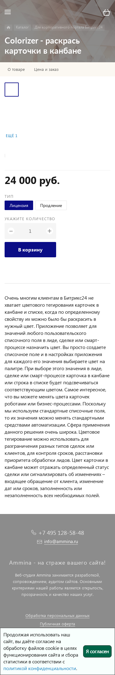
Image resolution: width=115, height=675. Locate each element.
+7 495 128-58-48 (61, 532)
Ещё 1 (11, 135)
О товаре (16, 69)
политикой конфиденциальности (39, 668)
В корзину (30, 249)
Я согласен (97, 651)
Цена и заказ (46, 69)
